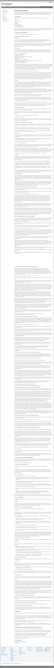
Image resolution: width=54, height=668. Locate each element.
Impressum (4, 17)
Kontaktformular (17, 642)
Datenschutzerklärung (48, 396)
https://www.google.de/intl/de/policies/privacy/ (21, 314)
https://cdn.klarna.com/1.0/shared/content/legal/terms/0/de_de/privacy (25, 385)
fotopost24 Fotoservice (10, 663)
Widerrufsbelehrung (6, 20)
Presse (4, 14)
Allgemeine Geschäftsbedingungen (20, 641)
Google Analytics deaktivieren (33, 214)
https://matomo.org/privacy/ (47, 252)
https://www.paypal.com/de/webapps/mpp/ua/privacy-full (43, 349)
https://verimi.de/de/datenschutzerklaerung (41, 447)
